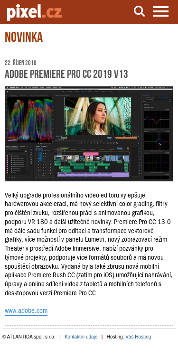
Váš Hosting (138, 336)
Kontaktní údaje (81, 336)
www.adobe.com (26, 310)
